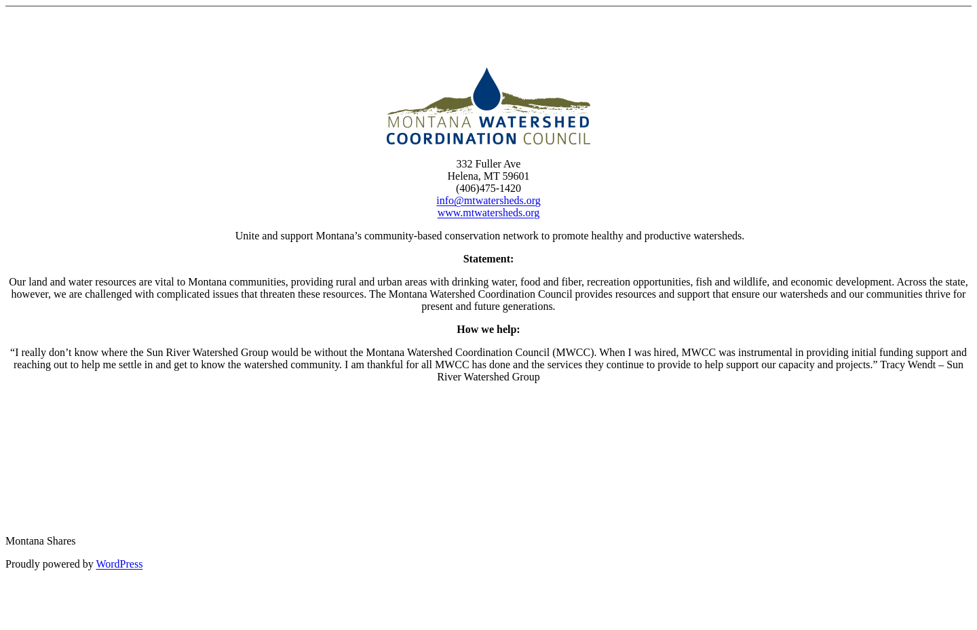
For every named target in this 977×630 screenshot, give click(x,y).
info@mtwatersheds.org (488, 200)
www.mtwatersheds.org (489, 212)
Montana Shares (40, 541)
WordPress (119, 564)
